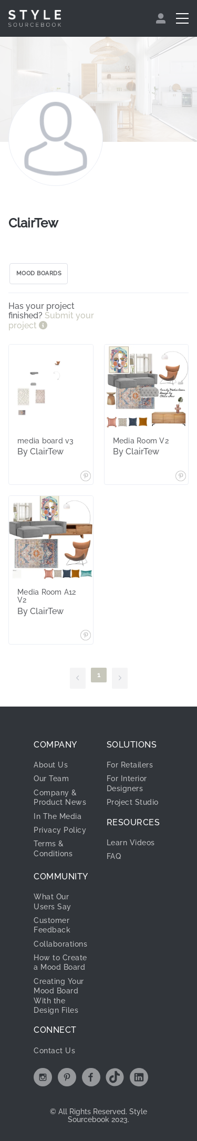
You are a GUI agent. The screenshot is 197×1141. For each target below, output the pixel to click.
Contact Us (54, 1050)
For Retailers (130, 765)
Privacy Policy (60, 830)
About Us (51, 765)
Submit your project (51, 320)
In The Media (57, 816)
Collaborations (60, 944)
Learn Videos (131, 842)
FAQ (114, 856)
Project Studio (133, 802)
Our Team (51, 778)
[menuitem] (162, 18)
